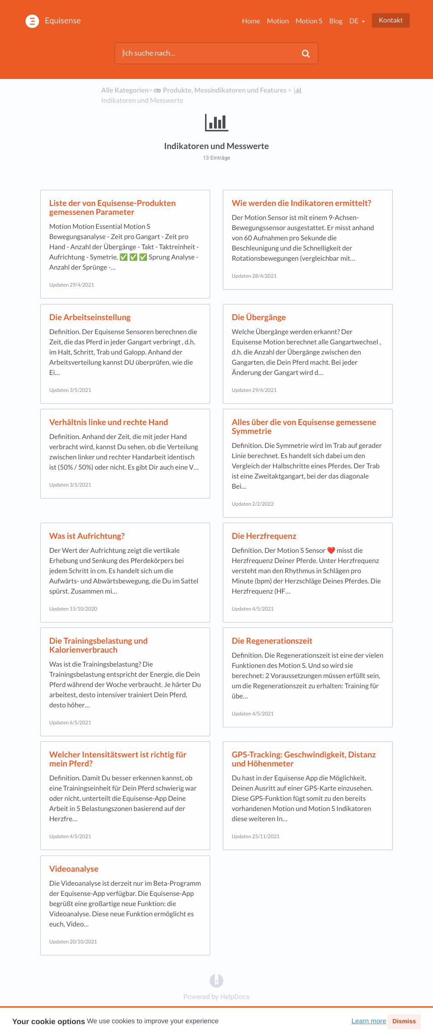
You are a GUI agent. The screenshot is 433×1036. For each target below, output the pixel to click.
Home (251, 21)
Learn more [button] (368, 1021)
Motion (278, 21)
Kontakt (391, 20)
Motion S (308, 21)
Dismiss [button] (404, 1021)
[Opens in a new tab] (216, 980)
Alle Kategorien (125, 90)
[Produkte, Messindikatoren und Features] (219, 90)
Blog (336, 21)
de (354, 21)
